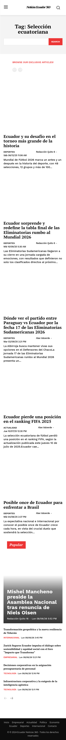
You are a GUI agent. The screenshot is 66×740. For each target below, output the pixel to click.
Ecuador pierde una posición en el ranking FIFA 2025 (32, 419)
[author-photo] (26, 152)
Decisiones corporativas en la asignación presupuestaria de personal (27, 666)
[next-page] (11, 698)
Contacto (52, 726)
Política (43, 722)
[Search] (55, 41)
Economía (54, 722)
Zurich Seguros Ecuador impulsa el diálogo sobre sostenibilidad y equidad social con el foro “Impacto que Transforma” (32, 649)
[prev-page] (14, 70)
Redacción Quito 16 (18, 618)
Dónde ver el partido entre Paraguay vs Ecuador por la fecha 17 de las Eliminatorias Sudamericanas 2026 (33, 325)
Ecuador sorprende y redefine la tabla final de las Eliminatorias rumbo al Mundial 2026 (32, 230)
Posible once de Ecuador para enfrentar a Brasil (33, 505)
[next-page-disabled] (20, 70)
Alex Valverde (43, 338)
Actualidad (10, 428)
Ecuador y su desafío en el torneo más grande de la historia (30, 141)
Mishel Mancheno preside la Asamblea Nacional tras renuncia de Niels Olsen (32, 602)
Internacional (12, 637)
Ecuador (13, 726)
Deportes (9, 152)
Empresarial (10, 657)
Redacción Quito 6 (45, 152)
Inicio (6, 722)
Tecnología (10, 673)
